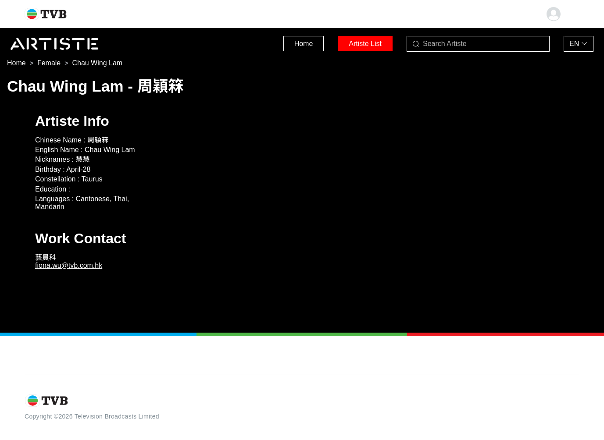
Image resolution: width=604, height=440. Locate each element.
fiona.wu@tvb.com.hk (68, 265)
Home (303, 43)
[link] (16, 63)
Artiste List (365, 43)
